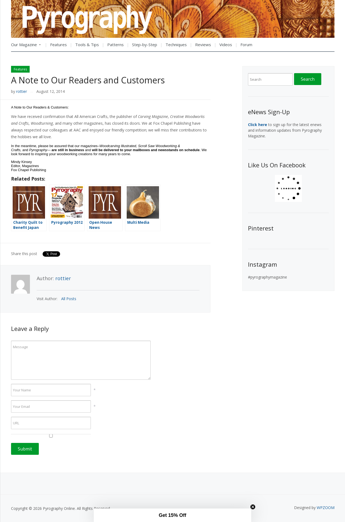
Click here (257, 124)
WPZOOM (325, 507)
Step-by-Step (144, 44)
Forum (246, 44)
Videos (225, 44)
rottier (21, 91)
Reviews (203, 44)
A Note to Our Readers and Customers (88, 80)
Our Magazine (26, 46)
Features (58, 44)
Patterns (115, 44)
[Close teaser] (253, 507)
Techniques (176, 44)
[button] (172, 515)
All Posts (68, 298)
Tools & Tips (87, 44)
